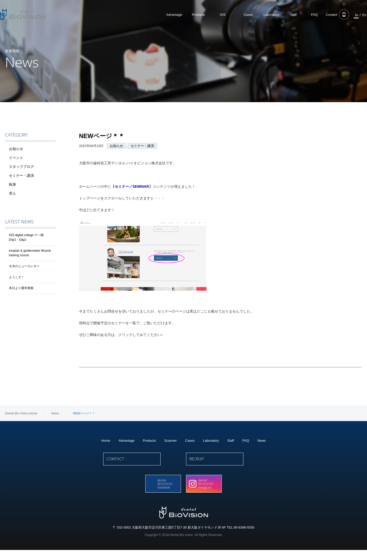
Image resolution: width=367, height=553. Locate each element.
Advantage (126, 440)
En (354, 15)
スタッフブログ (21, 167)
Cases (189, 440)
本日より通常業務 (21, 288)
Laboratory (211, 440)
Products (149, 440)
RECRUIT (225, 461)
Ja (346, 15)
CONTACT (142, 461)
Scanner (170, 440)
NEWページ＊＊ (101, 135)
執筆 (12, 184)
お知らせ (116, 146)
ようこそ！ (16, 277)
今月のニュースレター (24, 266)
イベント (16, 158)
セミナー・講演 (142, 146)
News (261, 440)
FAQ (245, 440)
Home (105, 440)
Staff (230, 440)
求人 (12, 193)
